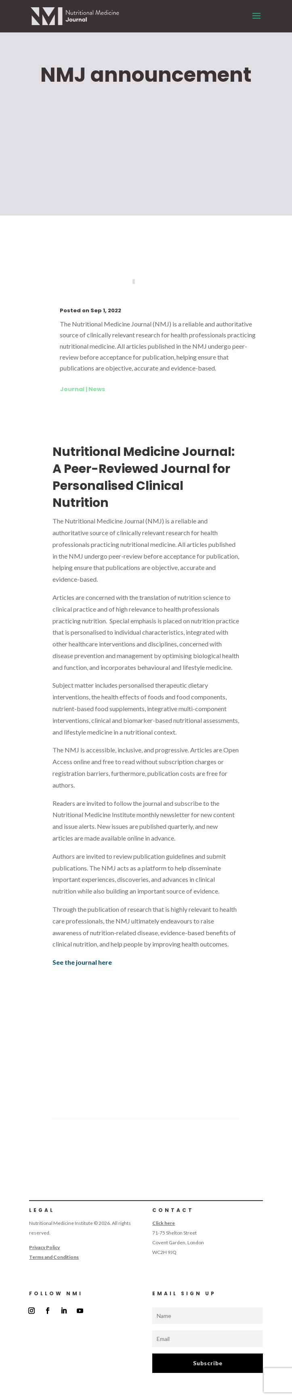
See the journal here (82, 962)
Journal (72, 389)
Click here (163, 1223)
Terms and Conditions (54, 1257)
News (96, 389)
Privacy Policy (44, 1247)
